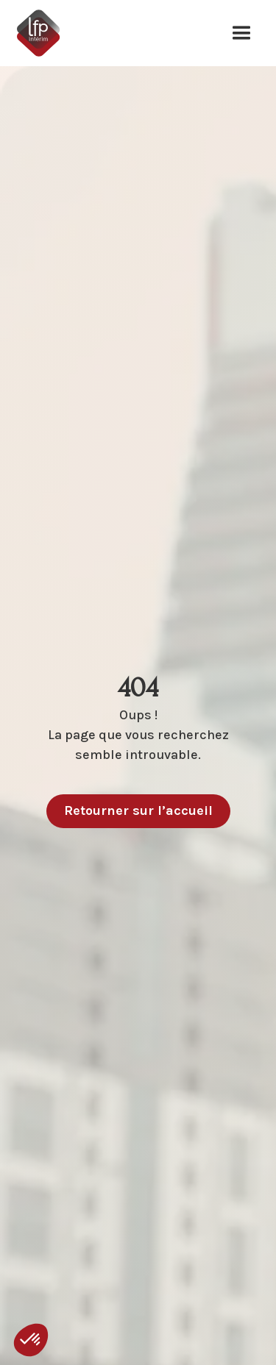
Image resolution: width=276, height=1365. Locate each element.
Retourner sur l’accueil (138, 810)
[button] (241, 33)
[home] (44, 33)
